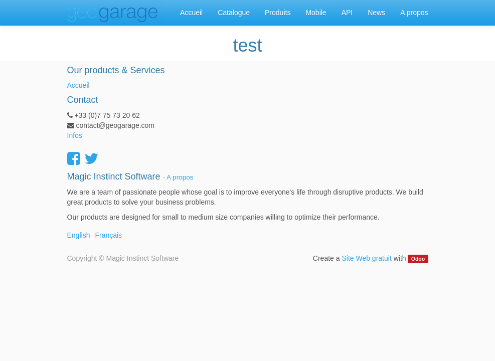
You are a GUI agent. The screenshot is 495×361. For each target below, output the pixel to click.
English (78, 235)
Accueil (78, 85)
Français (108, 235)
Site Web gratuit (366, 258)
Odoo (418, 259)
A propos (180, 177)
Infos (74, 135)
